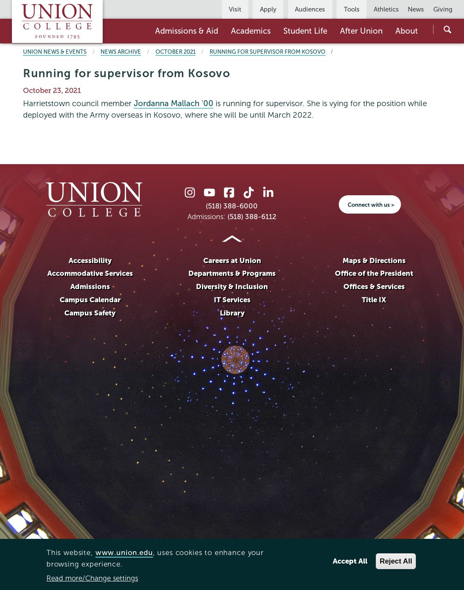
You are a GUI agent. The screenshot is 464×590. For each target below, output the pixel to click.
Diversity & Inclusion (232, 287)
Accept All (350, 561)
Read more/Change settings (92, 578)
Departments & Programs (232, 273)
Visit (235, 9)
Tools (352, 9)
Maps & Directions (374, 261)
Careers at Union (232, 261)
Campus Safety (89, 313)
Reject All (396, 561)
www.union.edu (124, 553)
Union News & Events (54, 52)
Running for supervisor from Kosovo (268, 52)
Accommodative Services (90, 273)
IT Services (232, 300)
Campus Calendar (90, 300)
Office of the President (374, 273)
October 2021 (176, 52)
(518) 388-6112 (252, 217)
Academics (251, 30)
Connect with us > (371, 205)
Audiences (310, 9)
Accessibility (90, 261)
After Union (361, 30)
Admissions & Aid (186, 30)
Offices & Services (374, 287)
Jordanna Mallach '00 (173, 103)
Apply (268, 9)
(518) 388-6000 (232, 206)
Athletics (386, 9)
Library (232, 313)
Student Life (305, 30)
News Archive (121, 52)
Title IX (374, 300)
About (406, 30)
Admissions (90, 287)
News (416, 9)
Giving (442, 9)
